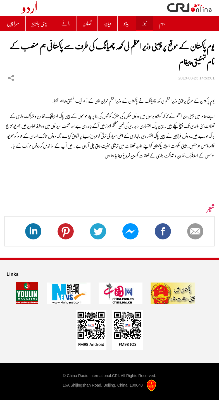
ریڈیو (127, 23)
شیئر (11, 77)
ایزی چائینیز (40, 23)
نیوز (144, 23)
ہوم (162, 23)
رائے (65, 23)
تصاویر (87, 23)
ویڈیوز (107, 23)
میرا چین (13, 23)
